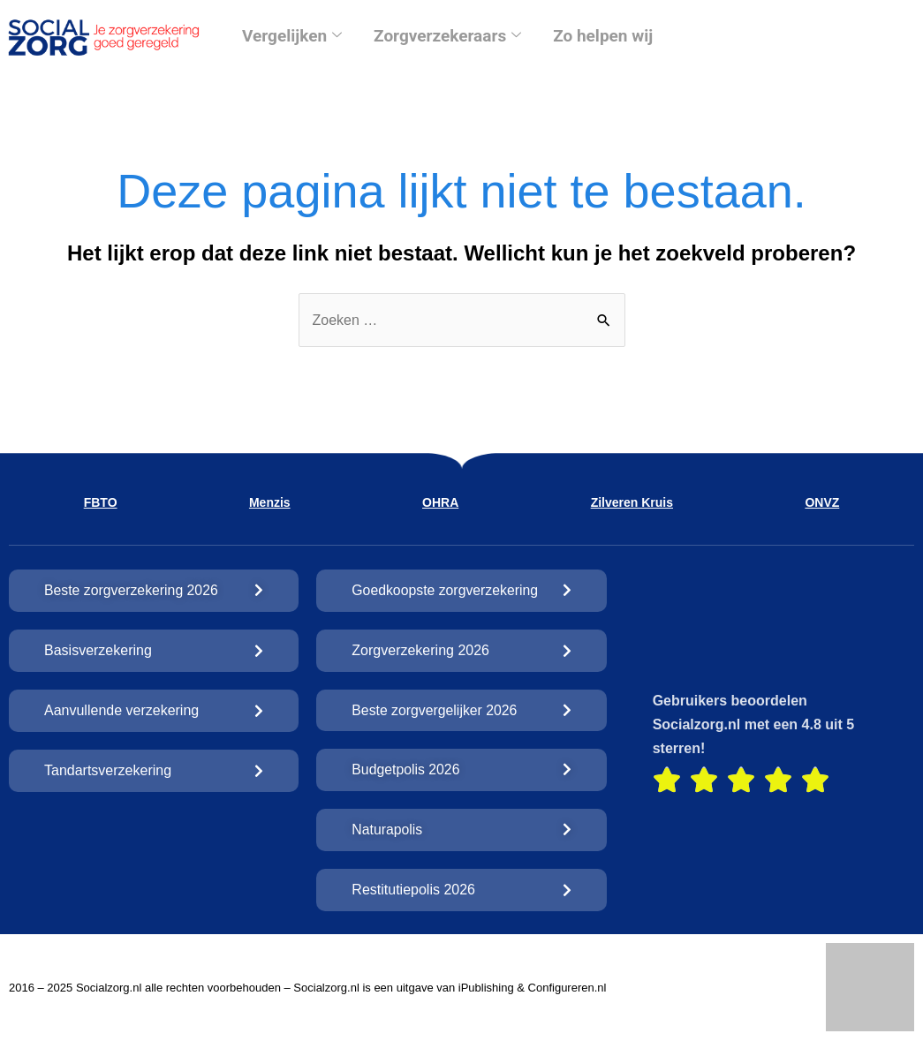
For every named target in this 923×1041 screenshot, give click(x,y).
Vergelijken (292, 36)
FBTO (100, 502)
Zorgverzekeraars (447, 36)
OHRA (440, 502)
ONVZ (822, 502)
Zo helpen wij (603, 36)
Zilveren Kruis (632, 502)
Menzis (270, 502)
